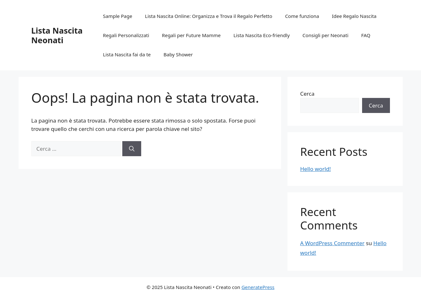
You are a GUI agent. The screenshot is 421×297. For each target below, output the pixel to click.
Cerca (307, 93)
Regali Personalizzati (126, 35)
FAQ (365, 35)
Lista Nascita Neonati (57, 35)
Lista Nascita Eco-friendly (261, 35)
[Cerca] (131, 149)
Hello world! (315, 169)
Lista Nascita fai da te (127, 54)
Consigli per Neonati (325, 35)
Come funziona (302, 16)
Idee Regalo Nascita (354, 16)
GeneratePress (257, 287)
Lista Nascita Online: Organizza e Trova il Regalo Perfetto (208, 16)
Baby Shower (178, 54)
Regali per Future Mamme (191, 35)
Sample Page (117, 16)
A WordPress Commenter (332, 243)
